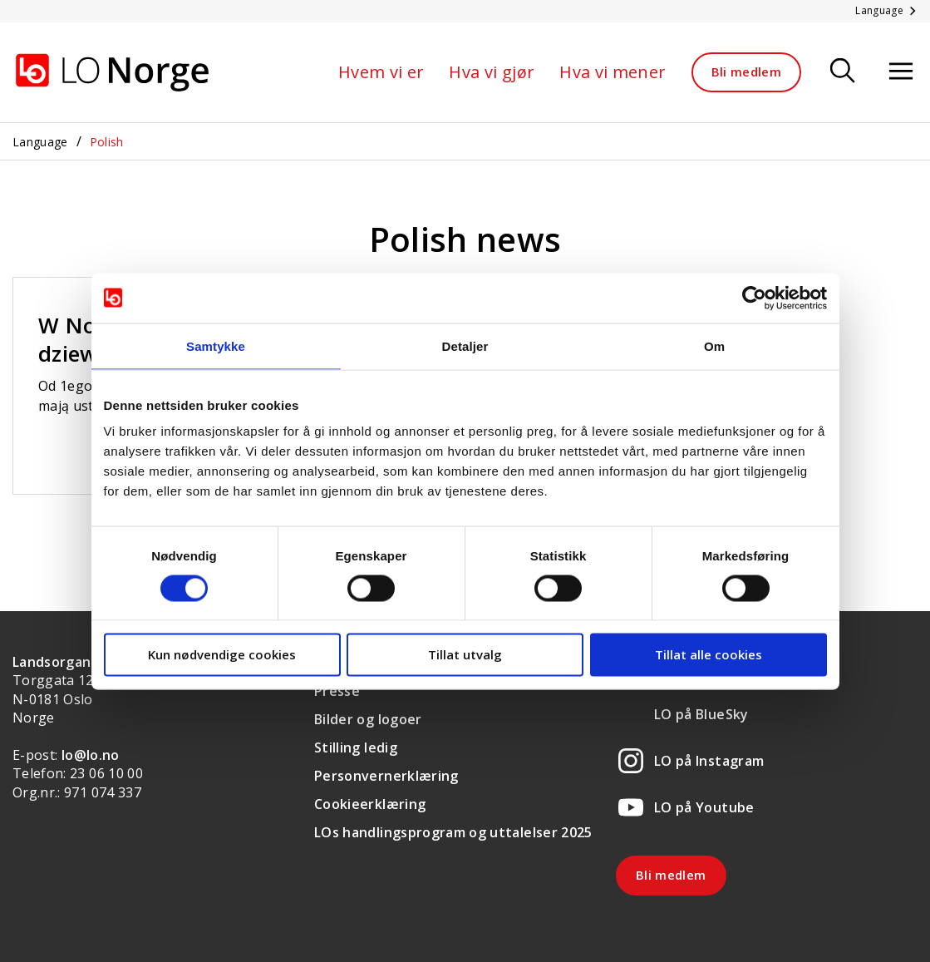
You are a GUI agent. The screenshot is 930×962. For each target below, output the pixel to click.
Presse (337, 691)
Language (40, 142)
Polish (107, 142)
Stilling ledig (355, 747)
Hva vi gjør (491, 72)
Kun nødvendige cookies (222, 654)
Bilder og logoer (368, 719)
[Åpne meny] (901, 72)
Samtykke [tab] (215, 345)
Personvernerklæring (386, 776)
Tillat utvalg (465, 654)
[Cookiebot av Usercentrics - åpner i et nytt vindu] (754, 297)
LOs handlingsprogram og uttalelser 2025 (453, 832)
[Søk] (842, 72)
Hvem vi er (381, 72)
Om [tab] (714, 345)
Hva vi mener (612, 72)
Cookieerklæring (370, 804)
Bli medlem (746, 71)
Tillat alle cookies (708, 654)
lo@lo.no (91, 755)
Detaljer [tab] (465, 345)
